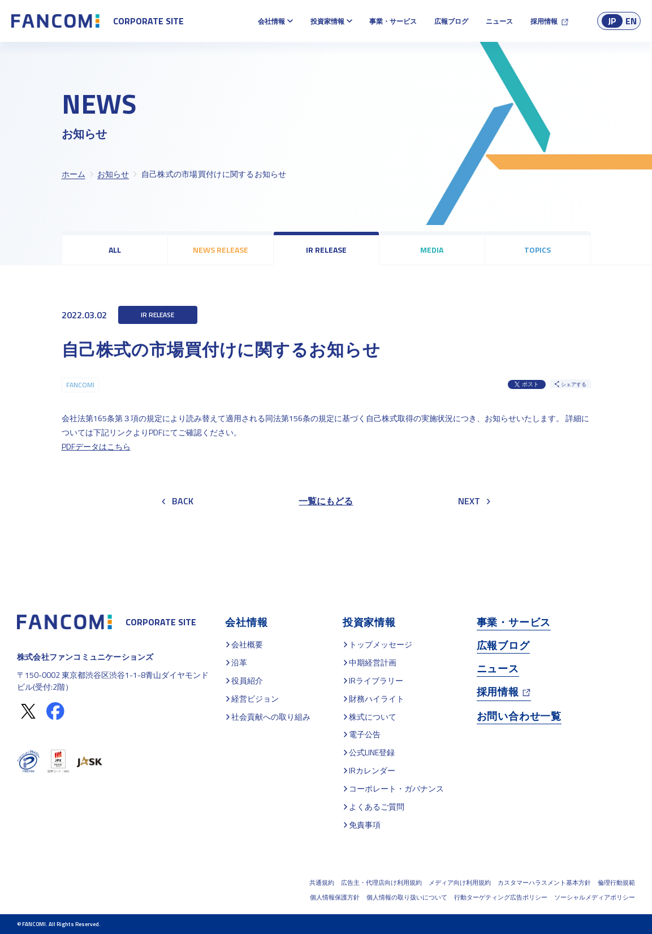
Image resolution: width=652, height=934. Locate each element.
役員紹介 (247, 680)
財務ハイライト (376, 698)
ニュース (499, 21)
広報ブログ (451, 21)
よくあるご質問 (376, 806)
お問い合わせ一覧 (519, 716)
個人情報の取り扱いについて (406, 897)
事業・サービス (393, 21)
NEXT (474, 501)
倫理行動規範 (616, 882)
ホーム (73, 174)
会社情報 (271, 21)
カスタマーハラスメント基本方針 (544, 882)
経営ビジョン (255, 698)
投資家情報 (327, 21)
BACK (177, 501)
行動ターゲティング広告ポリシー (500, 897)
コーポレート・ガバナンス (396, 788)
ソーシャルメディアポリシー (594, 897)
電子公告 (365, 734)
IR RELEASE (326, 250)
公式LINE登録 (372, 752)
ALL (115, 250)
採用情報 (544, 21)
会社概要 (247, 644)
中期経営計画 (372, 662)
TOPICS (537, 250)
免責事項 (365, 825)
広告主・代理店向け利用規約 (381, 882)
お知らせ (113, 174)
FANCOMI (80, 384)
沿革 (239, 662)
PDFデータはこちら (96, 446)
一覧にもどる (326, 501)
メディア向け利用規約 (460, 882)
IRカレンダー (372, 770)
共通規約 (321, 882)
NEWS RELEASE (220, 250)
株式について (372, 717)
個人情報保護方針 (335, 897)
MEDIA (431, 250)
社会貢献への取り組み (270, 717)
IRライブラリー (376, 680)
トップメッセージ (380, 644)
